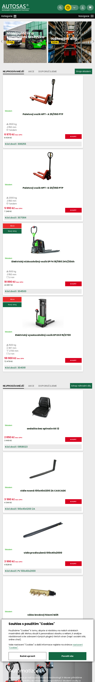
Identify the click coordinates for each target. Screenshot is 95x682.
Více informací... (46, 423)
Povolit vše (67, 656)
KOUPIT (36, 136)
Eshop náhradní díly (81, 238)
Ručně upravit (27, 656)
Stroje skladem (83, 71)
